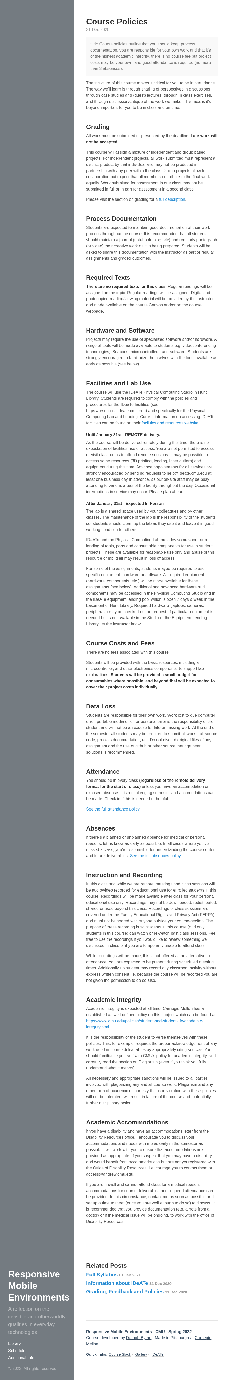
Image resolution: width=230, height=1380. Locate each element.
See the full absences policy (155, 856)
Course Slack (120, 1354)
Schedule (16, 1350)
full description (172, 199)
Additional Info (21, 1358)
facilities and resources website (170, 423)
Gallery (141, 1354)
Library (14, 1343)
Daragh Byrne (139, 1338)
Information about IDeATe (129, 1283)
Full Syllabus (113, 1274)
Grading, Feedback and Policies (136, 1291)
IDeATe (158, 1354)
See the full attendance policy (113, 809)
